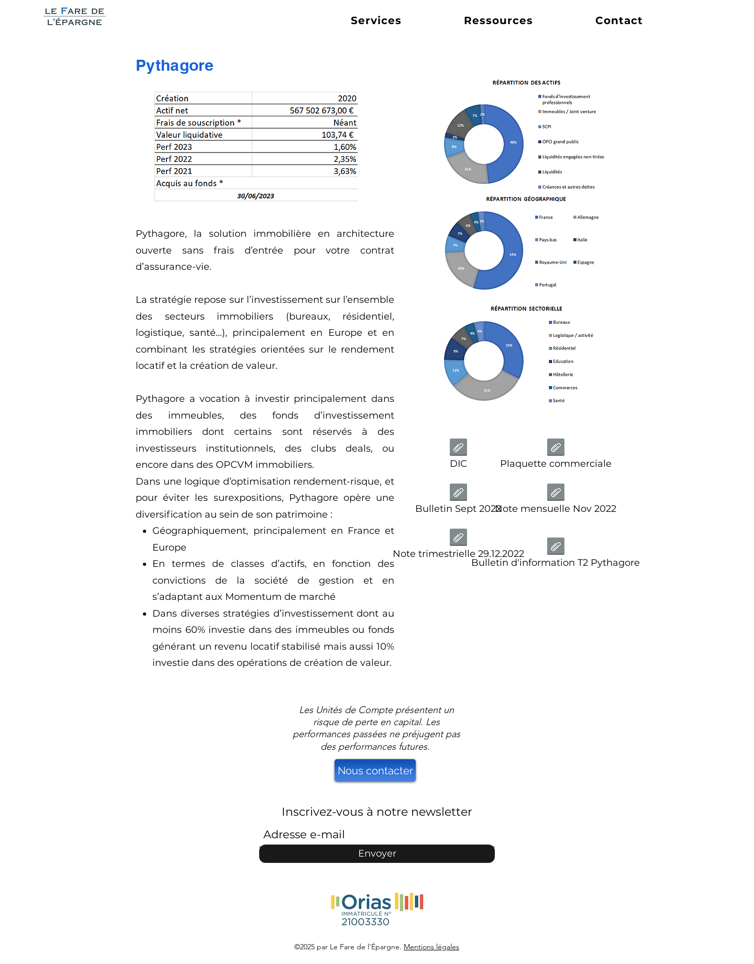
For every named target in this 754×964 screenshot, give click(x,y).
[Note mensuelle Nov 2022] (555, 502)
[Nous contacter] (375, 770)
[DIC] (458, 457)
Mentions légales (431, 946)
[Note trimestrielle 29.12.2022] (458, 547)
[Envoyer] (377, 854)
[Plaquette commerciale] (555, 457)
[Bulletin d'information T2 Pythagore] (555, 556)
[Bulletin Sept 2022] (458, 502)
